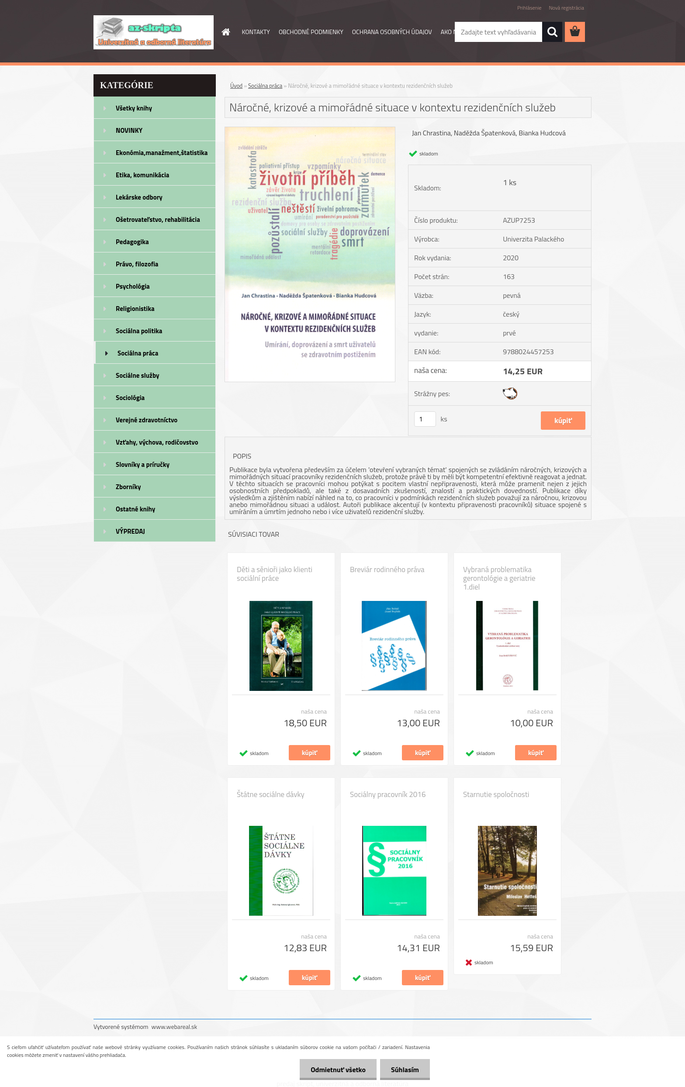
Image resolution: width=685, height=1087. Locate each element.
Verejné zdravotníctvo (146, 420)
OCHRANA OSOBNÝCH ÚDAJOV (392, 31)
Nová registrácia (566, 7)
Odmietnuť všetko (338, 1069)
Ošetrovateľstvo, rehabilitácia (158, 219)
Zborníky (128, 487)
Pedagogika (132, 242)
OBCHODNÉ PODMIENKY (311, 31)
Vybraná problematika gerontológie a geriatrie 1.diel (499, 578)
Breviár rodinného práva (387, 569)
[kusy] (425, 419)
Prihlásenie (529, 7)
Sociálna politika (139, 331)
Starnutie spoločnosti (496, 794)
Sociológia (130, 398)
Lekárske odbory (139, 197)
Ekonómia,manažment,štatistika (162, 153)
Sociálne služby (137, 375)
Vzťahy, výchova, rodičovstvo (157, 442)
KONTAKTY (256, 31)
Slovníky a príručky (143, 464)
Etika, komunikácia (143, 175)
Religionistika (135, 309)
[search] (552, 32)
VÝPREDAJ (130, 531)
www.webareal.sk (174, 1026)
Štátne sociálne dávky (270, 794)
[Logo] (153, 32)
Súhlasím (405, 1069)
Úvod (236, 85)
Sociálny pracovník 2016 (388, 794)
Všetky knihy (134, 108)
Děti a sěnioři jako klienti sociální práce (274, 574)
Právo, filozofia (137, 264)
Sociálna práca (138, 353)
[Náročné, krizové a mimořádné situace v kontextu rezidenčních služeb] (310, 130)
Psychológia (133, 286)
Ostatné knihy (135, 509)
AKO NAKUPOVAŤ (463, 31)
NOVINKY (129, 130)
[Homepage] (225, 32)
